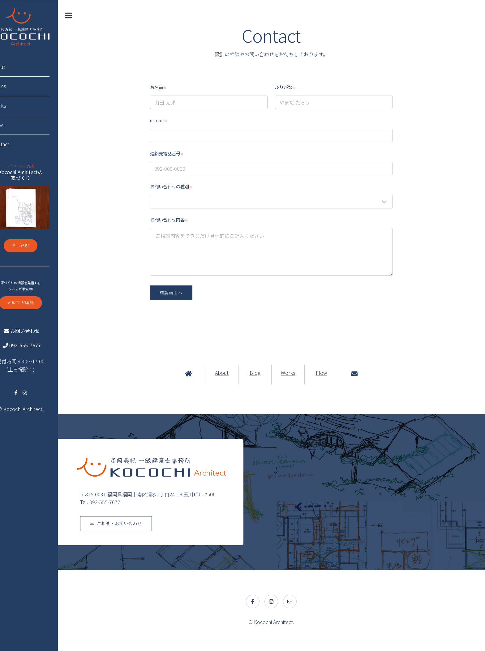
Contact (17, 144)
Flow (329, 372)
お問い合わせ (40, 330)
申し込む (37, 245)
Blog (263, 372)
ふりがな (293, 87)
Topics (15, 86)
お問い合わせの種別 (179, 186)
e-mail (167, 120)
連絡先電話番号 (175, 153)
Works (296, 372)
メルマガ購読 (37, 302)
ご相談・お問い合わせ (136, 523)
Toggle (86, 15)
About (230, 372)
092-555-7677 (40, 345)
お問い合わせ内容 (177, 219)
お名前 (166, 87)
